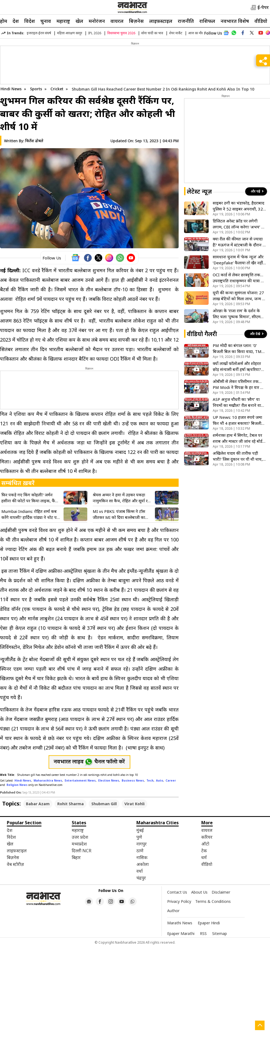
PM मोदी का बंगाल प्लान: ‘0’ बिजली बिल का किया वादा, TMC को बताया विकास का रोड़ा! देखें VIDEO (238, 348)
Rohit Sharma (70, 803)
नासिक (142, 857)
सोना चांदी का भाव (152, 33)
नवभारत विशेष (235, 21)
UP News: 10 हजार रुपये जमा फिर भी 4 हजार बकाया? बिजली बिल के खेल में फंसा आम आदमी (237, 420)
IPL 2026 (94, 33)
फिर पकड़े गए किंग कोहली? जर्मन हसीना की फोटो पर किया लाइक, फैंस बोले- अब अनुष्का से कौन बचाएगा (29, 498)
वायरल (117, 21)
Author (173, 910)
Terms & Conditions (213, 901)
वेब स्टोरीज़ (15, 864)
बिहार (76, 857)
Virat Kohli (134, 803)
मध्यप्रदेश (79, 844)
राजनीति (186, 21)
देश (16, 21)
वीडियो (260, 21)
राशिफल (207, 21)
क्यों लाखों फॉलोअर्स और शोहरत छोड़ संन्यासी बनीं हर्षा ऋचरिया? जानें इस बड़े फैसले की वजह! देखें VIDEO (237, 366)
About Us (199, 892)
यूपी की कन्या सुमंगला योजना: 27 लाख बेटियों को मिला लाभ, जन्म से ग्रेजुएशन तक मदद (239, 296)
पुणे (139, 837)
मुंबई (140, 830)
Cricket (57, 88)
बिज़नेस (136, 21)
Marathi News (179, 922)
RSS (203, 933)
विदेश (29, 21)
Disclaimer (221, 892)
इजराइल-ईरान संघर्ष (39, 33)
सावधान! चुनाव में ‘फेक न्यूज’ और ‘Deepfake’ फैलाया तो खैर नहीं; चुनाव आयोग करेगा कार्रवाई (238, 260)
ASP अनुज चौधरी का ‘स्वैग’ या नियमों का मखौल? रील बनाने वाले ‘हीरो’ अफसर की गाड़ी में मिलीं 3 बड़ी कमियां (238, 402)
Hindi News (11, 88)
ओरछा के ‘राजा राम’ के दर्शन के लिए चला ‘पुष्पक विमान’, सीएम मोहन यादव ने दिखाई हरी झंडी (236, 314)
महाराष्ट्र (63, 21)
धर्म (204, 857)
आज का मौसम (197, 33)
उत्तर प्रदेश (80, 837)
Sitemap (219, 933)
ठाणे (139, 851)
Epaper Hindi (209, 922)
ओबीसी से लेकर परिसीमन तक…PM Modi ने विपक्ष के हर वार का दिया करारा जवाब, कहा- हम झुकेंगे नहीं (239, 384)
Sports (36, 88)
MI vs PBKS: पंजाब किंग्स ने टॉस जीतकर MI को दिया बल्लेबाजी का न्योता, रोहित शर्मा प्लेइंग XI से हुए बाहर (122, 514)
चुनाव (45, 21)
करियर (206, 837)
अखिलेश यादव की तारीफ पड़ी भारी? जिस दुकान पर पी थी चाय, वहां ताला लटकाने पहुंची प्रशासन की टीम (238, 456)
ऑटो (205, 844)
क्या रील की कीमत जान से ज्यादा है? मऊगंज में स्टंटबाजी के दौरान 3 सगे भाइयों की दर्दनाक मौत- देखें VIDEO (239, 242)
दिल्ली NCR (81, 851)
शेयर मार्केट (175, 33)
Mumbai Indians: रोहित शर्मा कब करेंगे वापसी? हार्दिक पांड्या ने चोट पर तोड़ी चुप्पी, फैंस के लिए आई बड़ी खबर (30, 514)
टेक (204, 851)
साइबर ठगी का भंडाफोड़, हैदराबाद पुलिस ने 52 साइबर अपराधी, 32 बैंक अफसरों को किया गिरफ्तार (238, 206)
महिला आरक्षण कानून (69, 33)
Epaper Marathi (180, 933)
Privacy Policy (179, 901)
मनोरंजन (97, 21)
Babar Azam (38, 803)
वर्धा (139, 871)
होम (3, 21)
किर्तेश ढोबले (34, 140)
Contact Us (177, 892)
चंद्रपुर (141, 878)
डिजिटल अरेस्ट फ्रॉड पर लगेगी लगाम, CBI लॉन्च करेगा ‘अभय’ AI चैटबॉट (239, 224)
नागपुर (141, 844)
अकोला (142, 864)
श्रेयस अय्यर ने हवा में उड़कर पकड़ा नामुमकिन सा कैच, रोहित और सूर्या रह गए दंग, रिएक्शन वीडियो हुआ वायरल (121, 498)
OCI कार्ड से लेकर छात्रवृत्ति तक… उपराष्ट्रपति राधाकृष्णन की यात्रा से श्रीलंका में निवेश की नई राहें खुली (238, 278)
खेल (79, 21)
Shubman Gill (104, 803)
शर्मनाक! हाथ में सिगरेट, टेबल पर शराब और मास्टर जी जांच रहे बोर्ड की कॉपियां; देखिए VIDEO (237, 438)
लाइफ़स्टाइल (160, 21)
